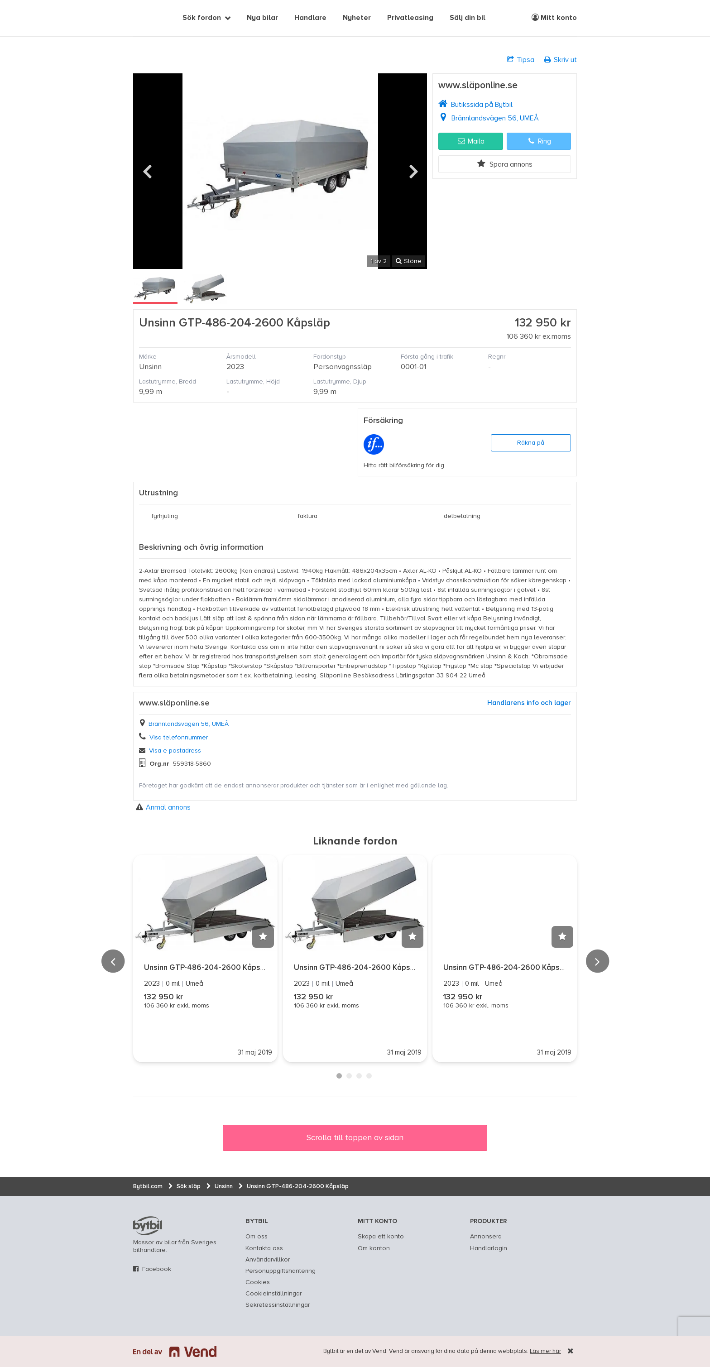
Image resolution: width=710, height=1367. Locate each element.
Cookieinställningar (273, 1293)
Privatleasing (410, 18)
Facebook (156, 1269)
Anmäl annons (163, 807)
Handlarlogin (488, 1248)
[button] (263, 937)
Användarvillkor (267, 1260)
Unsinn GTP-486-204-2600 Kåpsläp (208, 968)
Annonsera (486, 1236)
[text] (143, 18)
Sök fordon (201, 18)
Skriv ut (560, 59)
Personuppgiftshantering (280, 1271)
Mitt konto (554, 18)
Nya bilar (262, 18)
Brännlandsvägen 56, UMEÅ (495, 118)
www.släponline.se (478, 86)
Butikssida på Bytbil (482, 104)
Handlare (310, 18)
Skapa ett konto (381, 1236)
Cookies (257, 1282)
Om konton (374, 1248)
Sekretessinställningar (277, 1305)
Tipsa (520, 59)
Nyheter (357, 18)
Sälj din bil (467, 18)
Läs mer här (545, 1351)
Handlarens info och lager (529, 703)
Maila (471, 141)
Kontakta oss (264, 1248)
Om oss (256, 1236)
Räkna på (530, 443)
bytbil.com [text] (147, 1225)
